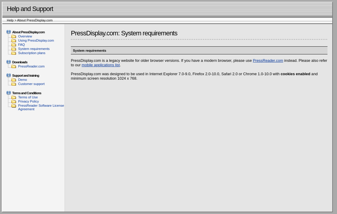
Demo (22, 79)
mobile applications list (101, 65)
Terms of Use (28, 97)
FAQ (21, 44)
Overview (25, 36)
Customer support (31, 84)
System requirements (34, 49)
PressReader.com (31, 66)
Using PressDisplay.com (36, 40)
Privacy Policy (28, 101)
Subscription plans (31, 53)
